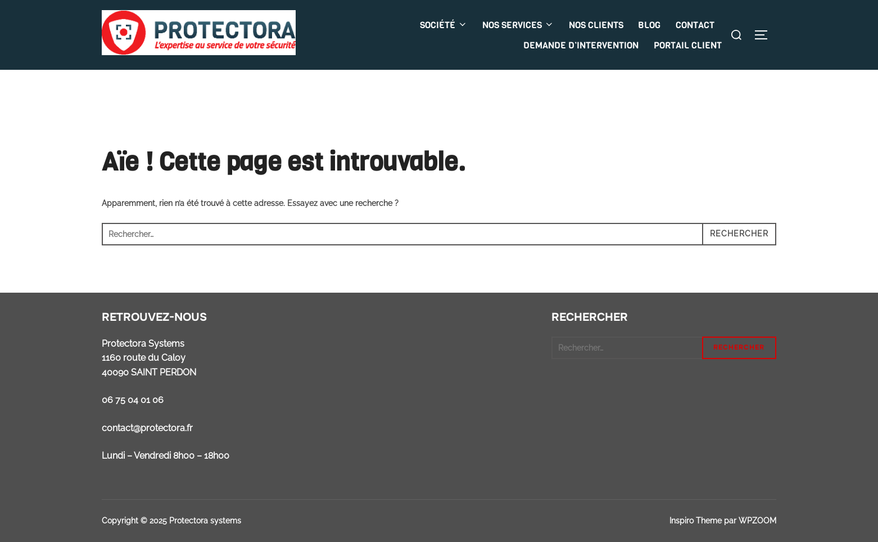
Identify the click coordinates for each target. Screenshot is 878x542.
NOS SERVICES (518, 25)
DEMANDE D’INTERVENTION (581, 45)
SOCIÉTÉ (444, 25)
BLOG (649, 25)
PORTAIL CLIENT (688, 45)
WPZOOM (757, 520)
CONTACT (695, 25)
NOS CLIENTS (596, 25)
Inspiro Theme (695, 520)
